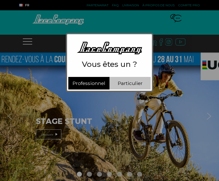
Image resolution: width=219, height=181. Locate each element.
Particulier (130, 83)
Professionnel (89, 83)
